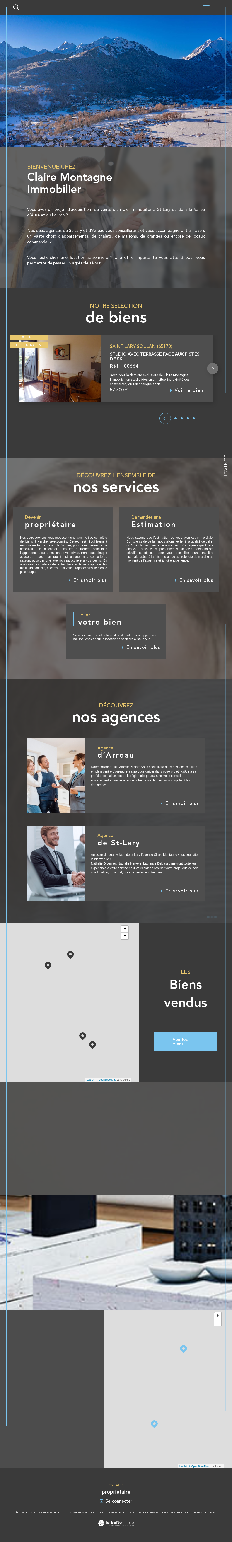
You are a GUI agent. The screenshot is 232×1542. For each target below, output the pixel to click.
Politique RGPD (193, 1512)
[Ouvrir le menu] (206, 7)
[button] (212, 379)
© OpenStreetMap (106, 1079)
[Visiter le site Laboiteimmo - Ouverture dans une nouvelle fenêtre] (116, 1528)
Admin (164, 1512)
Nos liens (176, 1512)
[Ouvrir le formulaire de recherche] (16, 7)
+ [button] (124, 929)
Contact (225, 465)
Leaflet (90, 1079)
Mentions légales (147, 1512)
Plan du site (126, 1512)
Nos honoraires (106, 1512)
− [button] (124, 936)
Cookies (210, 1512)
